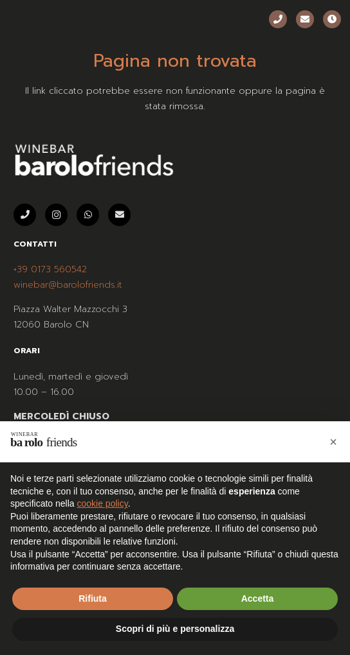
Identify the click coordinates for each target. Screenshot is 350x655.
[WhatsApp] (88, 215)
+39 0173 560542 (50, 269)
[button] (333, 442)
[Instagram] (56, 215)
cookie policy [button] (102, 503)
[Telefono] (278, 19)
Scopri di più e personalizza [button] (175, 629)
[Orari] (332, 19)
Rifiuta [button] (92, 598)
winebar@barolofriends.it (68, 285)
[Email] (305, 19)
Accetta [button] (257, 598)
